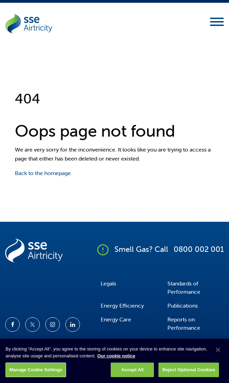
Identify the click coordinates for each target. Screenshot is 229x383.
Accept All (132, 372)
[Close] (218, 353)
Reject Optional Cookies (188, 372)
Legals (108, 283)
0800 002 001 (199, 249)
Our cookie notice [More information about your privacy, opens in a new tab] (116, 358)
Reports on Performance (183, 323)
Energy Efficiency (122, 305)
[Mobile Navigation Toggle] (217, 23)
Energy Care (116, 319)
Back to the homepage (43, 173)
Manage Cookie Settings (35, 372)
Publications (182, 305)
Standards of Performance (183, 287)
